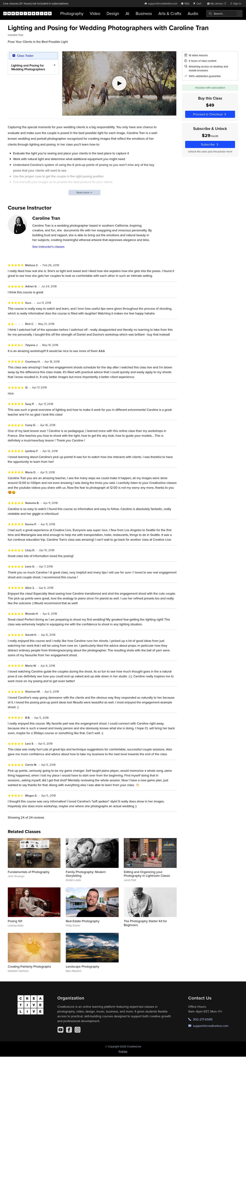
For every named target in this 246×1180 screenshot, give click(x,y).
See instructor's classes (48, 246)
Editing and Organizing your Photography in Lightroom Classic (147, 874)
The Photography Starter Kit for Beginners (145, 923)
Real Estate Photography (82, 921)
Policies (123, 1051)
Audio (193, 13)
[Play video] (119, 83)
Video (95, 13)
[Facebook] (69, 1030)
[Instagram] (77, 1030)
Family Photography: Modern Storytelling (86, 874)
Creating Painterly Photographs (29, 966)
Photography (71, 13)
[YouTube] (60, 1030)
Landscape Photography (82, 966)
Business (144, 13)
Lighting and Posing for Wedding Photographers (28, 67)
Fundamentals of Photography (28, 872)
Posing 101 (15, 921)
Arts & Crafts (169, 13)
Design (113, 13)
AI (127, 13)
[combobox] (224, 13)
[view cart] (198, 3)
